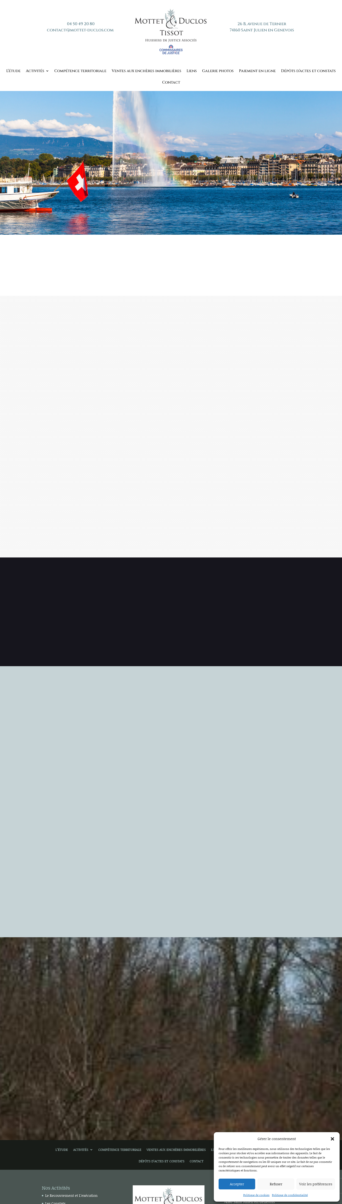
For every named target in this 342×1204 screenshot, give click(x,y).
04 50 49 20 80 (80, 24)
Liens (192, 71)
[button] (332, 1138)
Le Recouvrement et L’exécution (71, 1195)
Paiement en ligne (257, 71)
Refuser (276, 1184)
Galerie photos (218, 71)
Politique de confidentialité (290, 1195)
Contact (171, 83)
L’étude (13, 71)
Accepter (237, 1184)
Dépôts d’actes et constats (308, 71)
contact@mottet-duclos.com (80, 30)
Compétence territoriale (80, 71)
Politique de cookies (256, 1195)
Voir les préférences (315, 1184)
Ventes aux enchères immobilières (146, 71)
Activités (35, 71)
